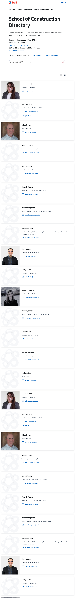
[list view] (64, 75)
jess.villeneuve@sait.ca (32, 238)
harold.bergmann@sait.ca (32, 215)
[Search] (35, 62)
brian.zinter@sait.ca (31, 132)
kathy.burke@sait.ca (31, 277)
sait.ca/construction (16, 50)
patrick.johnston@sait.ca (32, 318)
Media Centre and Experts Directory (44, 55)
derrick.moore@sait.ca (32, 194)
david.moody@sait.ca (31, 173)
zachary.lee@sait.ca (31, 380)
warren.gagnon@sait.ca (32, 359)
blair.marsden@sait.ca (31, 111)
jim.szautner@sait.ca (31, 256)
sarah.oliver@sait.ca (31, 339)
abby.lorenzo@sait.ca (31, 91)
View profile (26, 116)
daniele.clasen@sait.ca (32, 153)
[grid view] (61, 75)
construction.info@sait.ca (18, 45)
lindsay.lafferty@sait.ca (32, 297)
